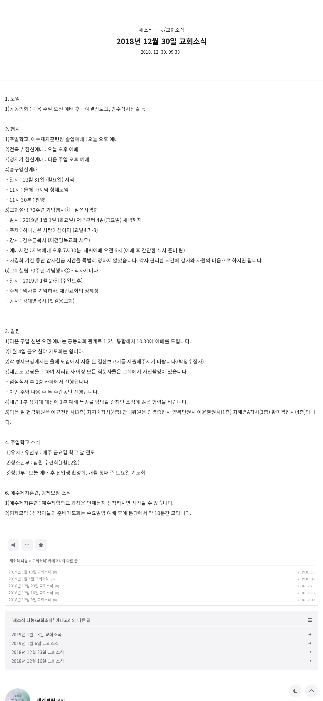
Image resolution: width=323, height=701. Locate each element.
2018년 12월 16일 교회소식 (31, 592)
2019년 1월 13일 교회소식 (30, 571)
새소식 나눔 (18, 560)
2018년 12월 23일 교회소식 (31, 585)
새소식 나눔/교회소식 (162, 29)
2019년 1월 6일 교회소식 (29, 578)
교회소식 (39, 560)
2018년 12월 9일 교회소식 (30, 599)
